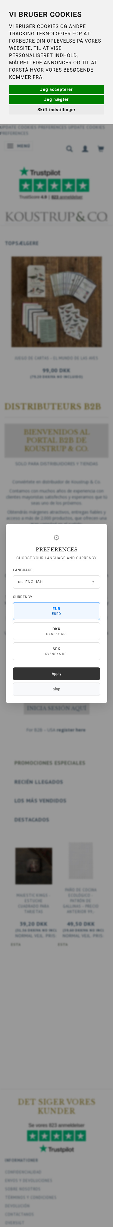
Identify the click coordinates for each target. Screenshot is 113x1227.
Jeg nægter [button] (56, 99)
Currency (23, 597)
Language (23, 570)
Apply (56, 673)
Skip (56, 689)
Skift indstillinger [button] (56, 109)
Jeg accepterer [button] (56, 89)
